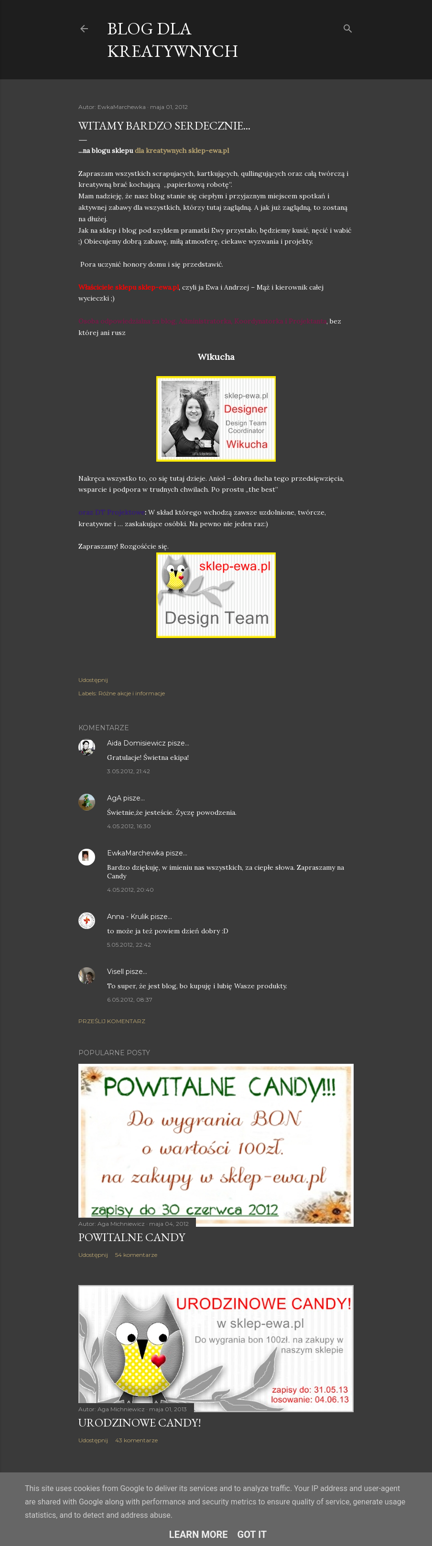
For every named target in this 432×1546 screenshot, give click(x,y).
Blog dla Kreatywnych (172, 39)
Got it (252, 1534)
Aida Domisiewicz (136, 743)
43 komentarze (136, 1440)
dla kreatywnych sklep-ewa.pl (182, 150)
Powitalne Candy (131, 1237)
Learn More (198, 1534)
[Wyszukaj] (348, 26)
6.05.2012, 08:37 (129, 999)
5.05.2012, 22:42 (129, 944)
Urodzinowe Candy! (139, 1422)
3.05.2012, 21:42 (128, 771)
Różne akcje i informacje (131, 693)
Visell (115, 971)
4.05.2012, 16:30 (129, 826)
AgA (115, 798)
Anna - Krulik (128, 916)
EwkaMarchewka (135, 853)
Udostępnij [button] (93, 679)
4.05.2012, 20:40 (130, 889)
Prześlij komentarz (111, 1021)
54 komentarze (136, 1254)
